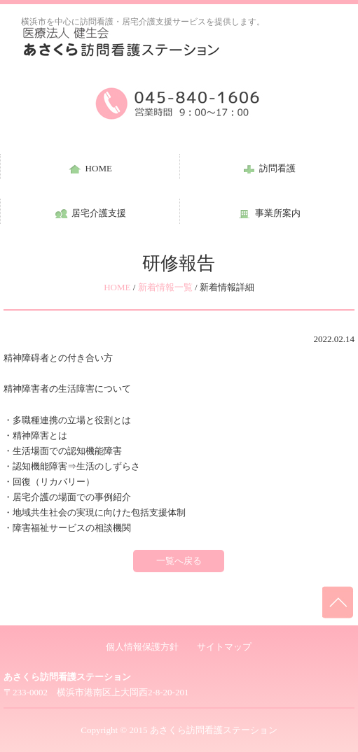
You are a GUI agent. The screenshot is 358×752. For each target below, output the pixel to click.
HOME (117, 287)
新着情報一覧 (165, 287)
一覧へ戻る (179, 560)
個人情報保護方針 (142, 646)
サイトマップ (224, 646)
